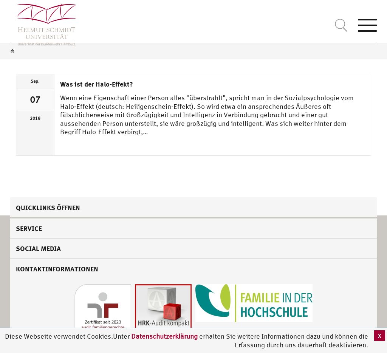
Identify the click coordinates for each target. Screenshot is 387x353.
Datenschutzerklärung (164, 336)
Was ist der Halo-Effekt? (96, 84)
